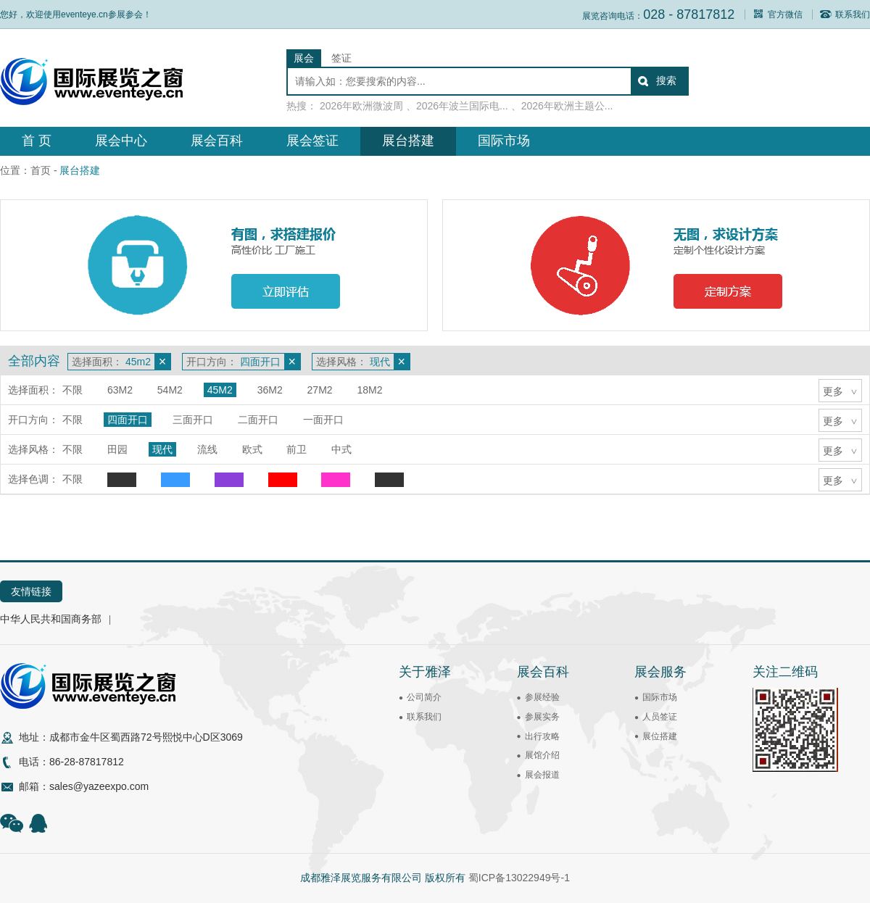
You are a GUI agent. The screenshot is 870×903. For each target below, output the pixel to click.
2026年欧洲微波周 (361, 106)
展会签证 (312, 140)
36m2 (270, 390)
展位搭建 (659, 736)
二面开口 (258, 419)
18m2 (370, 390)
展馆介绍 (542, 755)
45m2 (220, 390)
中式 (341, 449)
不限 (72, 390)
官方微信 (778, 14)
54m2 (170, 390)
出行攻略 (542, 736)
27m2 (320, 390)
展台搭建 (408, 140)
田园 (117, 449)
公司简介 (424, 697)
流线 (207, 449)
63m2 (120, 390)
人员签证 (659, 717)
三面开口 (193, 419)
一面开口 (323, 419)
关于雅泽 (425, 672)
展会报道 (542, 775)
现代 (162, 449)
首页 (40, 170)
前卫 (296, 449)
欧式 (252, 449)
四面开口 (127, 419)
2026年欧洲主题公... (567, 106)
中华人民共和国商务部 (51, 619)
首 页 (36, 140)
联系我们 (845, 14)
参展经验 (542, 697)
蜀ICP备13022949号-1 (519, 877)
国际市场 (504, 140)
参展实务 (542, 717)
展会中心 (121, 140)
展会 (304, 58)
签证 (341, 58)
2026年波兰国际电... (462, 106)
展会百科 (217, 140)
